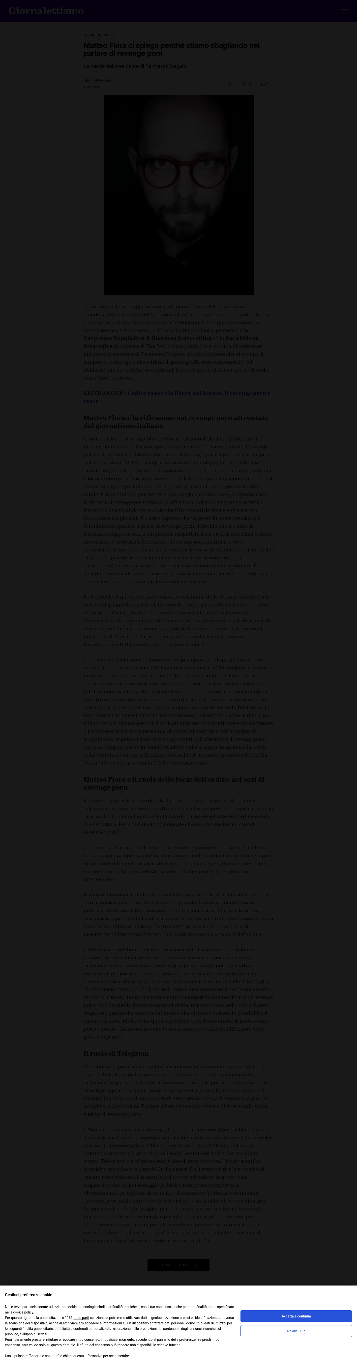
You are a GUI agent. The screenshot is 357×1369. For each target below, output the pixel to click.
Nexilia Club (296, 1331)
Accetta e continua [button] (296, 1316)
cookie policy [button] (23, 1312)
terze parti (81, 1318)
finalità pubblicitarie (38, 1329)
